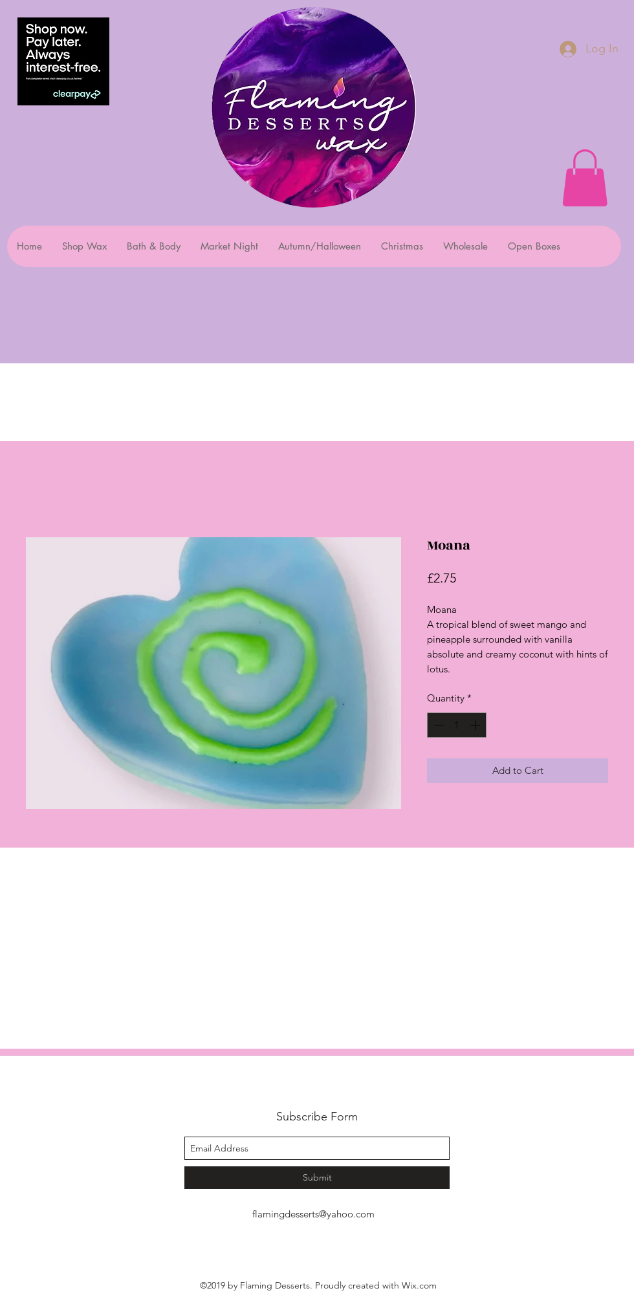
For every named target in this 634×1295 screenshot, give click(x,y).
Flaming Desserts (300, 1088)
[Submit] (317, 1177)
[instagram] (326, 1243)
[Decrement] (437, 725)
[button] (585, 177)
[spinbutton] (457, 725)
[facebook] (307, 1243)
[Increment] (476, 725)
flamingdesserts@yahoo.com (313, 1214)
